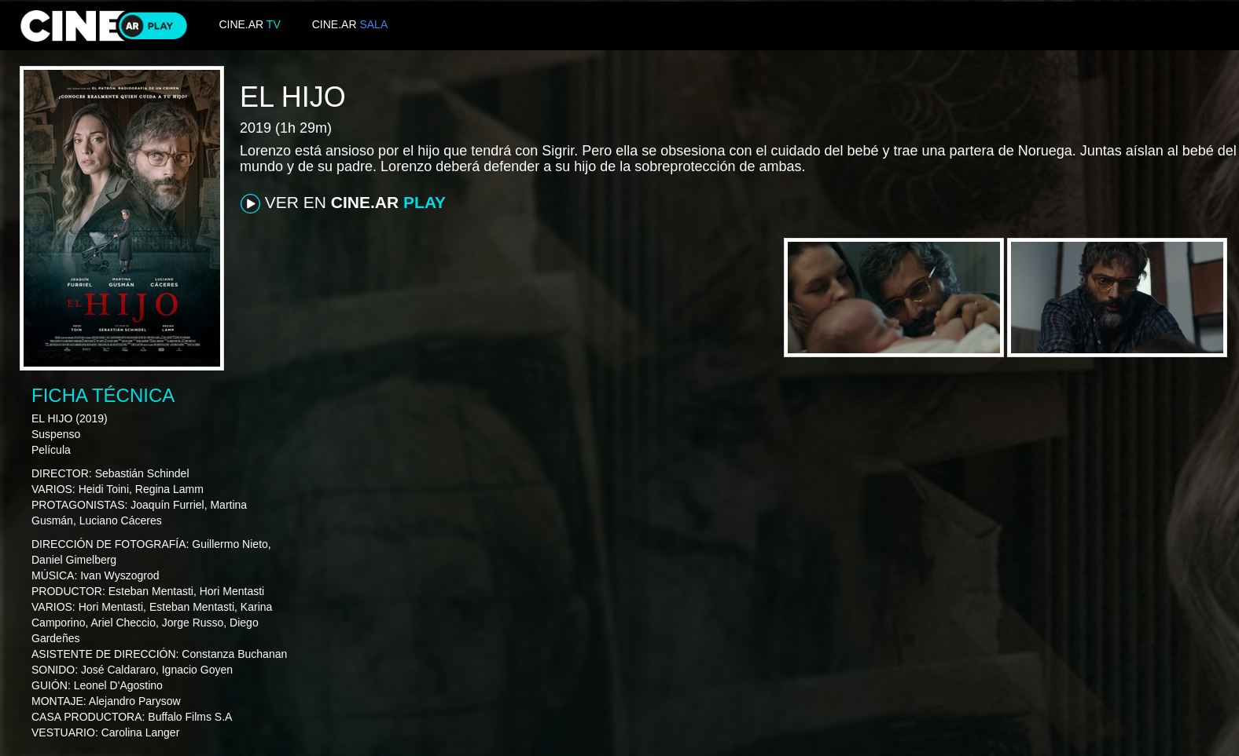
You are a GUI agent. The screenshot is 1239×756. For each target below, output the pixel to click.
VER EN (343, 203)
